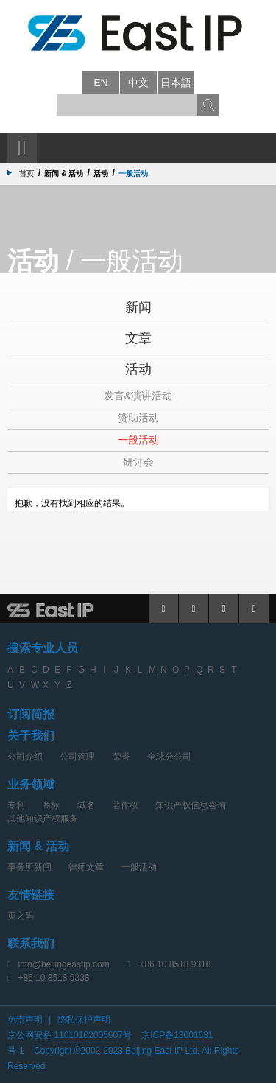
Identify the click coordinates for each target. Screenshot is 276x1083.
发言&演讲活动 (138, 396)
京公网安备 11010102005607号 (69, 1035)
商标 (51, 805)
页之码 (20, 916)
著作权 (125, 805)
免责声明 (25, 1019)
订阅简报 (30, 714)
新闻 (138, 307)
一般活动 (138, 440)
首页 (26, 173)
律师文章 (86, 867)
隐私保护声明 (83, 1019)
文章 (138, 338)
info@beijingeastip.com (63, 964)
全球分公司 (169, 756)
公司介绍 (25, 756)
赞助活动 (138, 418)
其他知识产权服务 (42, 818)
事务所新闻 (29, 867)
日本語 (175, 82)
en (100, 82)
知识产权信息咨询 (190, 805)
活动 (138, 369)
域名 (86, 805)
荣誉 (121, 756)
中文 (138, 82)
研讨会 (138, 462)
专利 (16, 805)
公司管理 (77, 756)
